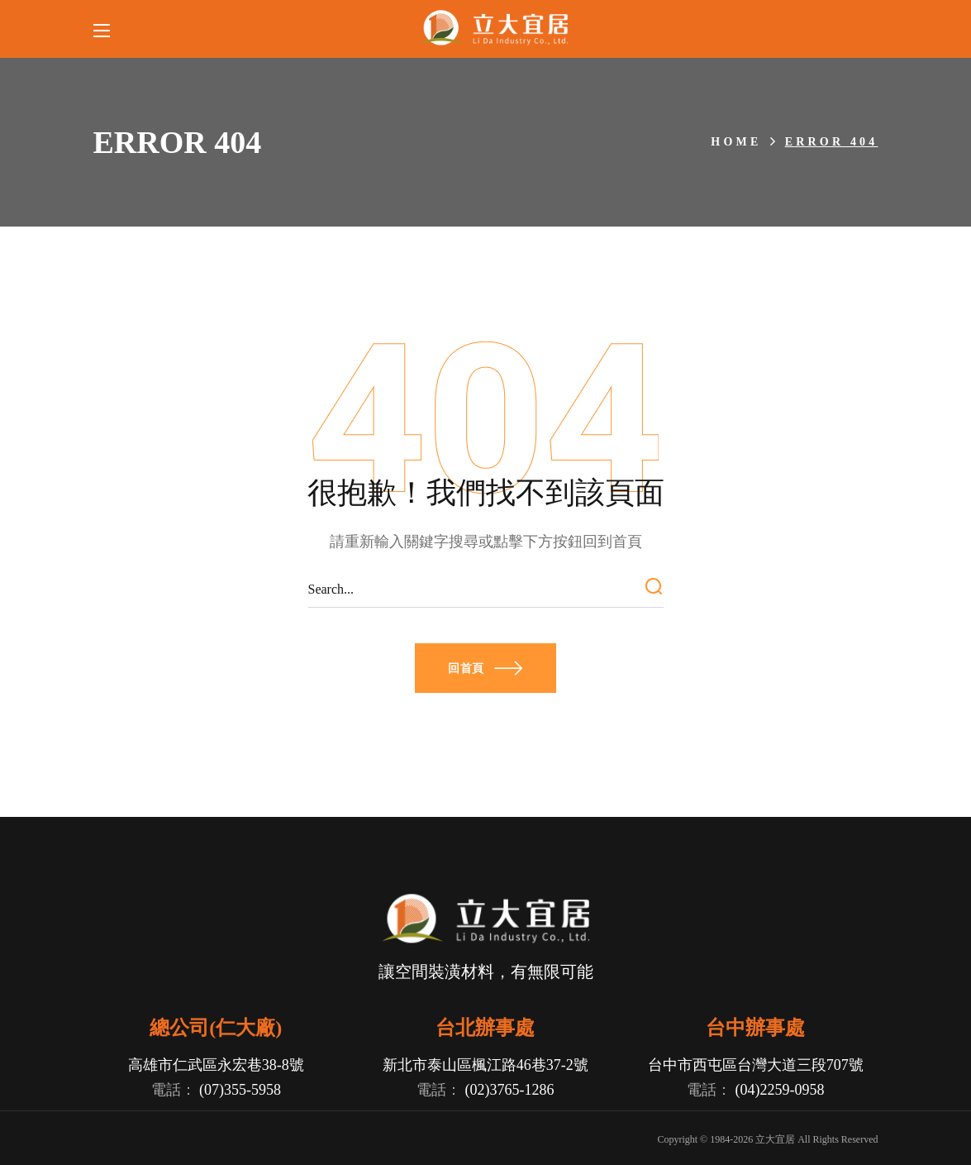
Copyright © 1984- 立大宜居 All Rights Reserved (767, 1139)
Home (736, 142)
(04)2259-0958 (779, 1089)
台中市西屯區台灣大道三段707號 (756, 1065)
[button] (485, 668)
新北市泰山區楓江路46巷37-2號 (485, 1065)
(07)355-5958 (240, 1089)
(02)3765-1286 (510, 1089)
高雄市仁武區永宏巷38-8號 (215, 1065)
